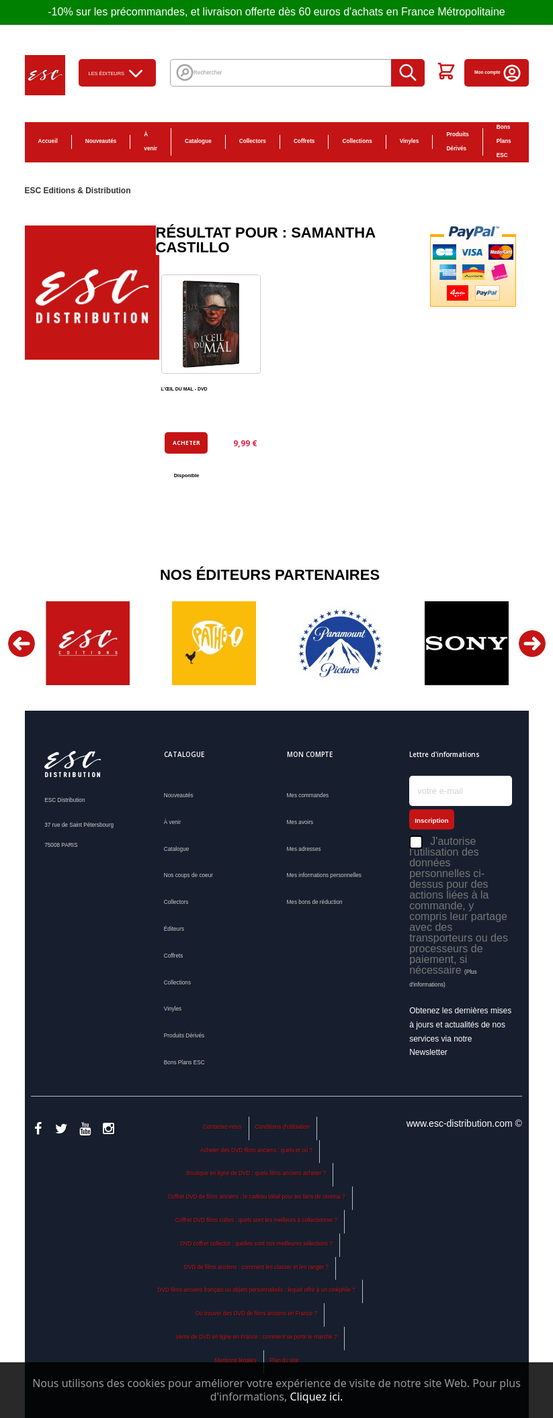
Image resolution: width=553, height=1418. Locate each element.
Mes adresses (304, 849)
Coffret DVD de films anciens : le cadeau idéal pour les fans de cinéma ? (256, 1197)
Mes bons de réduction (315, 902)
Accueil (48, 141)
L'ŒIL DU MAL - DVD (184, 389)
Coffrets (304, 141)
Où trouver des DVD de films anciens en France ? (256, 1314)
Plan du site (283, 1361)
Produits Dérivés (457, 142)
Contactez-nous (222, 1127)
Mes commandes (308, 796)
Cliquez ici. (316, 1396)
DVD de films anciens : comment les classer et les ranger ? (256, 1267)
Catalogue (198, 141)
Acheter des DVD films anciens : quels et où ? (256, 1151)
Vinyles (409, 141)
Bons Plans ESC (504, 141)
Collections (357, 141)
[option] (88, 643)
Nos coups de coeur (188, 875)
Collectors (252, 141)
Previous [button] (21, 643)
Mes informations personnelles (324, 875)
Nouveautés (101, 141)
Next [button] (532, 643)
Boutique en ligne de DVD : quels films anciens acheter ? (256, 1173)
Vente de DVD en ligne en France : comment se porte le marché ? (256, 1337)
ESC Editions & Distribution (78, 190)
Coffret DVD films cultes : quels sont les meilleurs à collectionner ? (256, 1220)
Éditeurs (174, 929)
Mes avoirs (300, 822)
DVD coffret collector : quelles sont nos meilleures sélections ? (256, 1244)
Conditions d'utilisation (282, 1127)
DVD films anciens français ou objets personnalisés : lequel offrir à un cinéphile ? (256, 1290)
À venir (150, 142)
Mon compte (498, 72)
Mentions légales (236, 1361)
